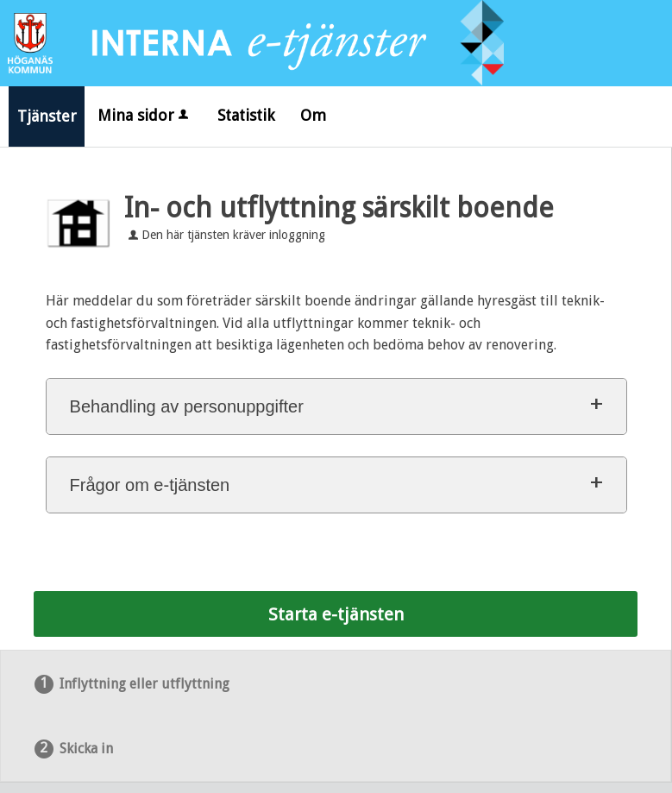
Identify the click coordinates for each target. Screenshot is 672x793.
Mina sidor (144, 115)
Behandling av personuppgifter (187, 406)
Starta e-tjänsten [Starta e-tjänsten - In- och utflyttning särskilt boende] (336, 614)
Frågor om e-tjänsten (150, 484)
